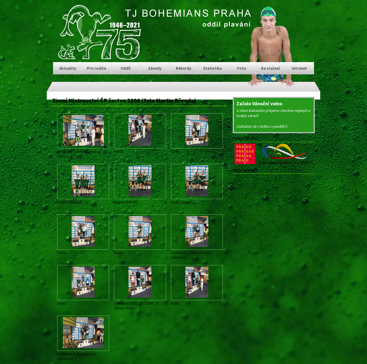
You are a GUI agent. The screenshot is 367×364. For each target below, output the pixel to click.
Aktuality (67, 68)
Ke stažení (270, 68)
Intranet (299, 68)
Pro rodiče (96, 68)
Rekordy (183, 68)
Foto (241, 68)
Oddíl (125, 68)
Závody (154, 68)
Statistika (212, 68)
